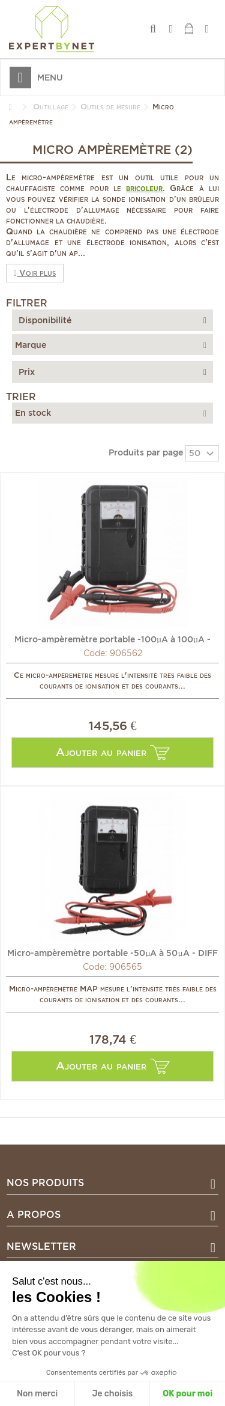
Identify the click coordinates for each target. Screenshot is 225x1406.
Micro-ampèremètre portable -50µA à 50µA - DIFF (112, 952)
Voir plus (35, 273)
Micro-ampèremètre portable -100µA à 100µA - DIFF (112, 639)
